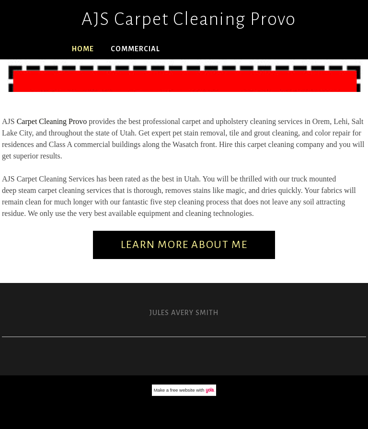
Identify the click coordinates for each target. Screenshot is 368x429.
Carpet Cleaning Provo (52, 121)
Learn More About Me (184, 244)
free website (182, 390)
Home (83, 49)
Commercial (135, 49)
